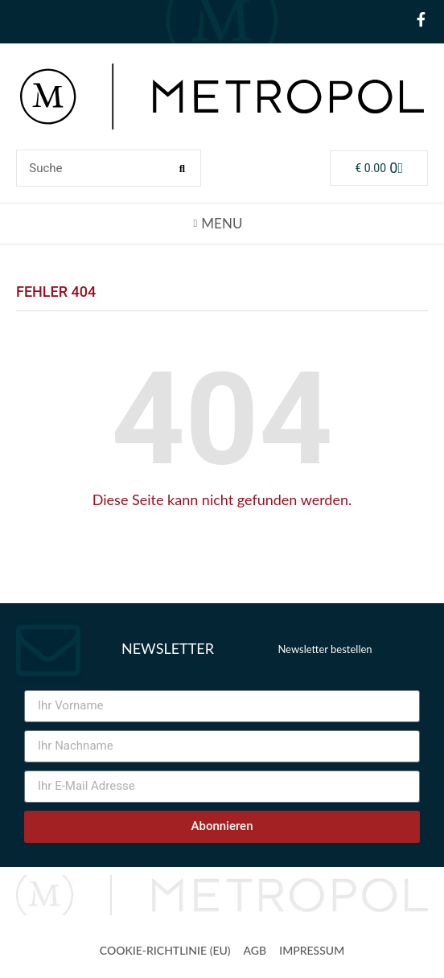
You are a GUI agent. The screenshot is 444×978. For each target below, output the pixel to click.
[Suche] (181, 168)
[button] (222, 223)
